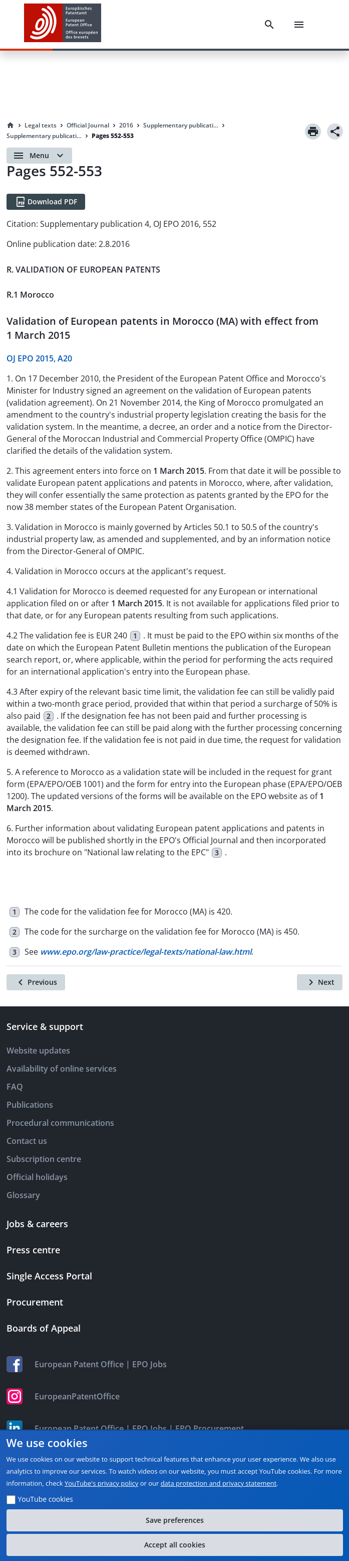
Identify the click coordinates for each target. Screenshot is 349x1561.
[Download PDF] (46, 202)
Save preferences (175, 1520)
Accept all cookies (174, 1544)
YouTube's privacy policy (101, 1483)
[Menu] (299, 25)
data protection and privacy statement (219, 1483)
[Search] (269, 25)
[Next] (319, 982)
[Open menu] (39, 156)
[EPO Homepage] (62, 24)
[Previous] (36, 982)
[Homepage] (11, 125)
